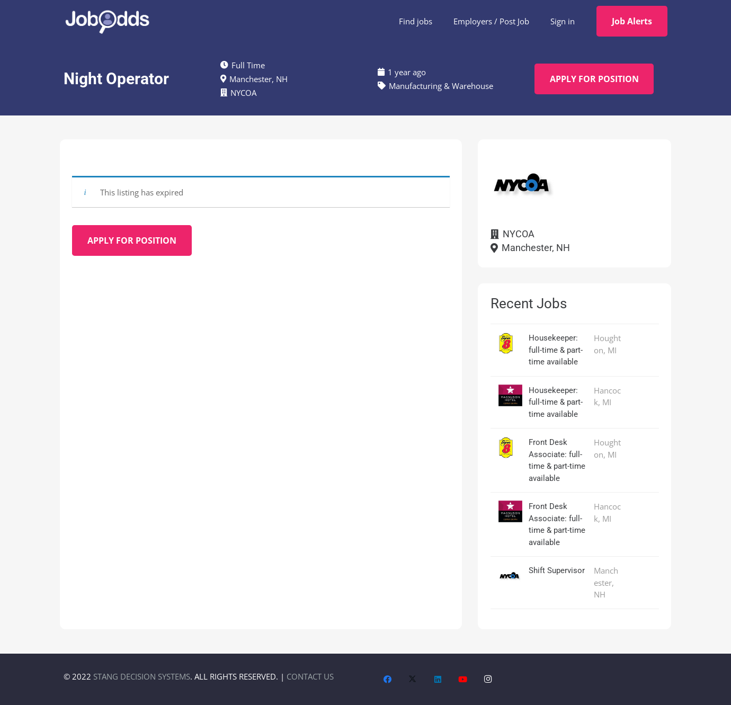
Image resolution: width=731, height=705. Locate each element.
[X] (413, 680)
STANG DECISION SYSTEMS (141, 676)
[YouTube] (463, 680)
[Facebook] (388, 680)
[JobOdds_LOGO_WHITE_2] (107, 21)
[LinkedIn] (438, 680)
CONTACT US (310, 676)
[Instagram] (488, 680)
